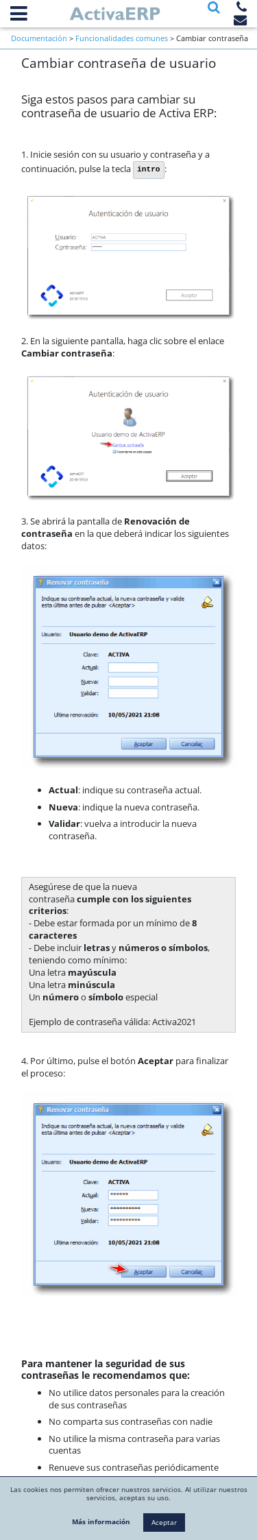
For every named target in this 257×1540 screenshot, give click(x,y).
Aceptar (164, 1522)
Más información (101, 1521)
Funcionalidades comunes (121, 38)
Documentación (39, 38)
